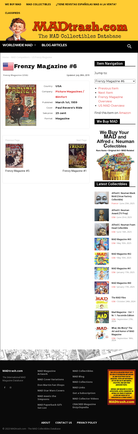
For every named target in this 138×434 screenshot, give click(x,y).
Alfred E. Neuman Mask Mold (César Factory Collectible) (123, 196)
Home (6, 57)
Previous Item (108, 88)
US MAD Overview (111, 105)
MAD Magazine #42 (121, 254)
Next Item (105, 92)
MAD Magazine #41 (121, 268)
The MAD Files (119, 297)
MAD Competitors (20, 57)
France (115, 203)
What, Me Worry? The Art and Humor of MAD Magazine (123, 331)
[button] (129, 47)
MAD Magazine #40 (121, 283)
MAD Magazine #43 (121, 239)
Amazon (125, 113)
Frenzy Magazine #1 (75, 158)
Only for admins (15, 189)
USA (113, 217)
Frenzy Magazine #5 (17, 158)
